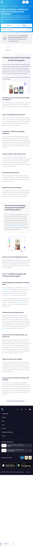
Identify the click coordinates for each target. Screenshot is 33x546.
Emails (24, 25)
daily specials (8, 304)
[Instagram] (21, 409)
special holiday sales (6, 291)
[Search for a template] (14, 30)
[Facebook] (17, 409)
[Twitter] (25, 409)
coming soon (21, 302)
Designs (9, 25)
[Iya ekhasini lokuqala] (1, 2)
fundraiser (8, 321)
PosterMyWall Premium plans (17, 225)
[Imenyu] (31, 2)
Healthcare (23, 6)
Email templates (4, 6)
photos (18, 106)
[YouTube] (29, 409)
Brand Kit (12, 145)
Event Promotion (14, 6)
